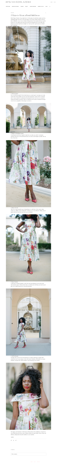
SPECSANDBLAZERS (18, 2)
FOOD (46, 6)
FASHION (22, 6)
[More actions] (45, 12)
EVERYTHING (8, 6)
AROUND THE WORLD (15, 6)
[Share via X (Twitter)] (13, 440)
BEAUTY (26, 6)
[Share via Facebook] (11, 440)
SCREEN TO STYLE (41, 6)
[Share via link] (15, 440)
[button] (49, 6)
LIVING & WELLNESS (33, 6)
